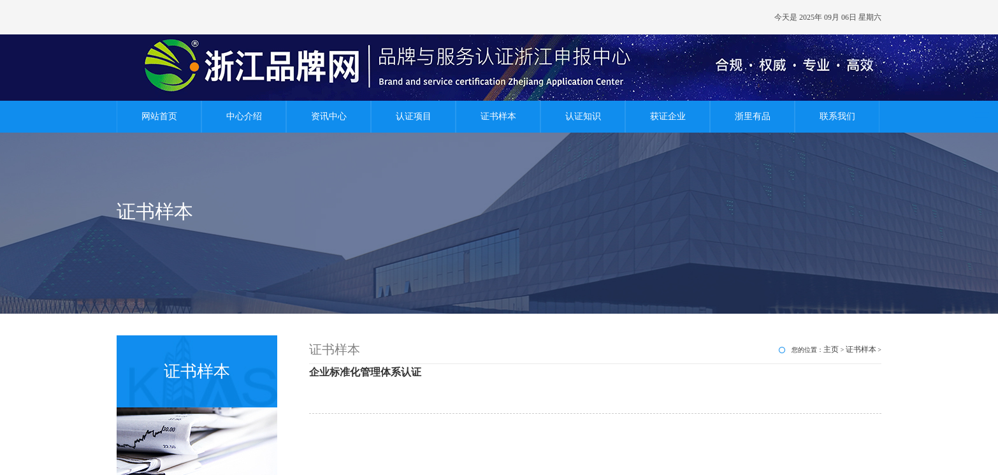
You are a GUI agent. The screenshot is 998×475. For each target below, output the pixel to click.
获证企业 (668, 116)
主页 (831, 349)
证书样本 (498, 116)
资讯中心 (329, 116)
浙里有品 (752, 116)
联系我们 (837, 116)
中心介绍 (244, 116)
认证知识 (583, 116)
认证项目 (413, 116)
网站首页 (159, 116)
